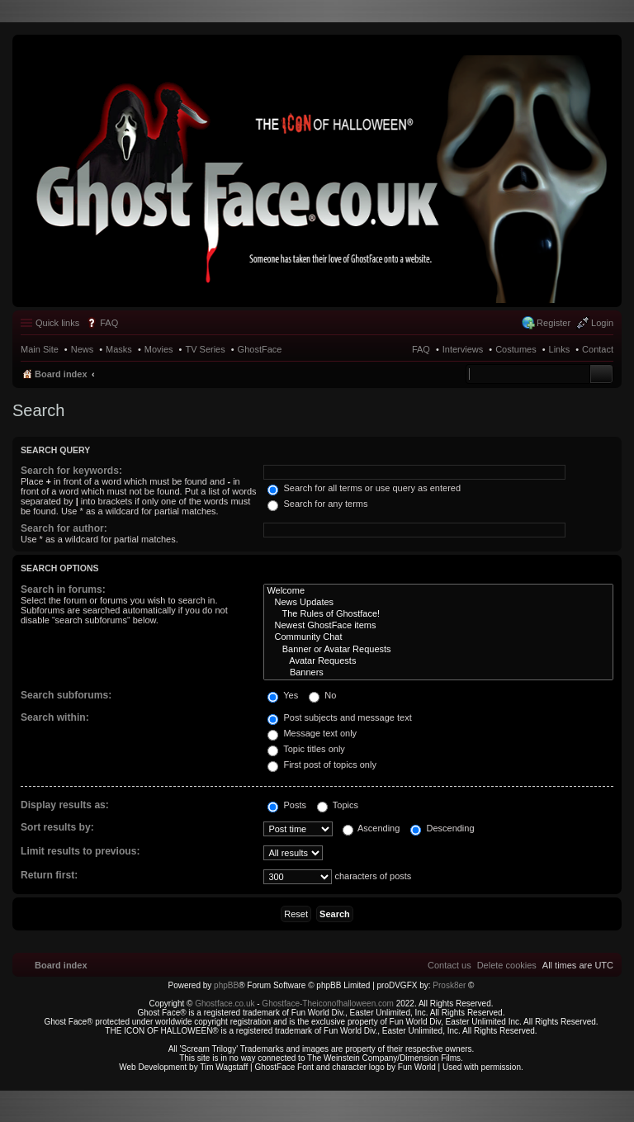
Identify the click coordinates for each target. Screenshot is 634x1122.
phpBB (226, 985)
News (82, 349)
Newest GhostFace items (438, 626)
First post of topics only (321, 764)
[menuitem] (507, 965)
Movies (158, 349)
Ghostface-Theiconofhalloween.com (328, 1003)
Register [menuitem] (553, 323)
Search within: (55, 717)
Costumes (516, 349)
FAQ (421, 349)
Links (559, 349)
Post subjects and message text (339, 717)
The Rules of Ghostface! (438, 614)
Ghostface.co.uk (226, 1003)
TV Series (205, 349)
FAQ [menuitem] (109, 323)
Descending (442, 828)
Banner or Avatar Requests (438, 650)
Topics (337, 805)
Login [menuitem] (602, 323)
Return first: (49, 875)
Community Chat (438, 637)
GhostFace (260, 349)
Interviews (463, 349)
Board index (61, 374)
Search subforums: (66, 695)
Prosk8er (449, 985)
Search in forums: (63, 589)
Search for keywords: (71, 470)
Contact (597, 349)
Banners (438, 673)
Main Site (40, 349)
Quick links (57, 323)
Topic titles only (305, 749)
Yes (282, 695)
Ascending (371, 828)
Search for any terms (317, 504)
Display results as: (65, 805)
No (322, 695)
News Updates (438, 602)
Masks (119, 349)
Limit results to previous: (80, 851)
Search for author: (64, 528)
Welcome (438, 591)
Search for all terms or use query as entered (364, 488)
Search (601, 374)
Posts (286, 805)
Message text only (312, 733)
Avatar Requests (438, 661)
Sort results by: (57, 827)
